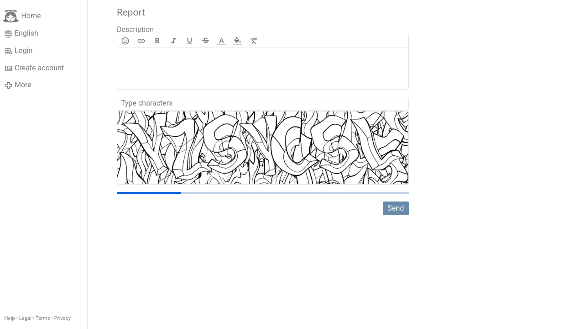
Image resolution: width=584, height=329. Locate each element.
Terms (43, 318)
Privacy (62, 318)
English (21, 33)
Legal (25, 318)
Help (10, 318)
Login (19, 50)
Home (22, 16)
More (18, 85)
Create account (34, 68)
